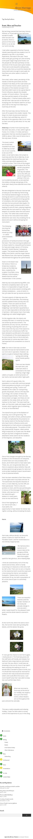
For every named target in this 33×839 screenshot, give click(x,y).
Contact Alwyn (6, 777)
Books (6, 745)
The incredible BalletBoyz (6, 795)
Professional (6, 760)
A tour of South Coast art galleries (8, 803)
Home (4, 736)
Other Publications (9, 750)
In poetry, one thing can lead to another (10, 786)
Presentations (6, 768)
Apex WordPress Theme (11, 837)
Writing (5, 739)
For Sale (5, 773)
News (4, 765)
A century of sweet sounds (6, 799)
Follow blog (7, 756)
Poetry (6, 742)
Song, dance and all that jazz (7, 790)
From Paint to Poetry (10, 747)
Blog (4, 754)
